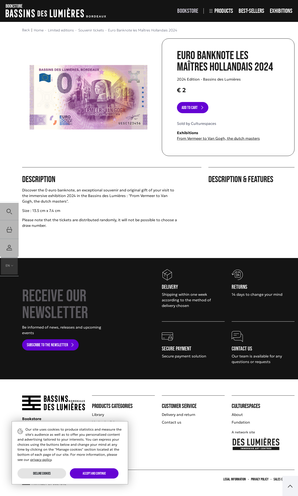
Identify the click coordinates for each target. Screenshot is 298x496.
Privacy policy (259, 479)
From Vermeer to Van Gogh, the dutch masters (218, 138)
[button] (9, 210)
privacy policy (40, 460)
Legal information (234, 479)
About (237, 414)
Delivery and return (178, 414)
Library (98, 414)
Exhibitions (281, 10)
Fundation (241, 422)
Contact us (171, 422)
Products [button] (221, 10)
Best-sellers (251, 10)
